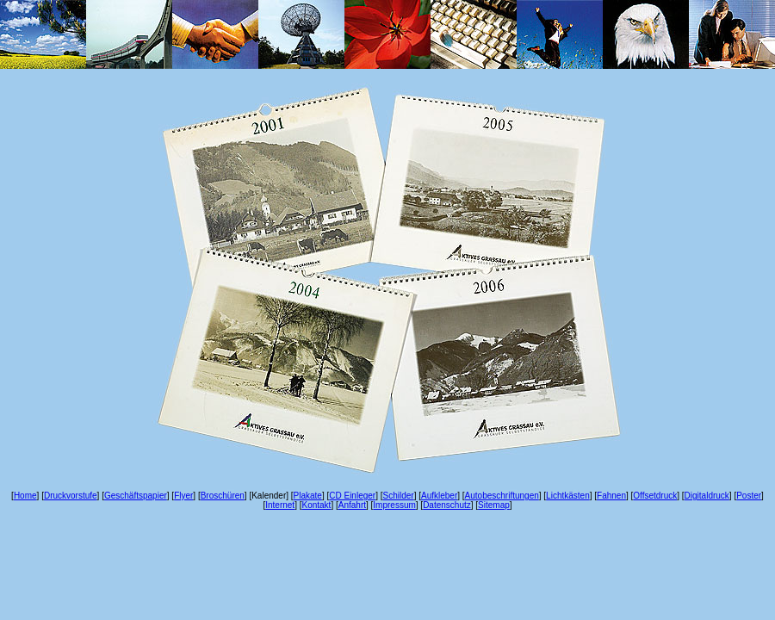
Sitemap (494, 505)
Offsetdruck (655, 495)
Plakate (308, 495)
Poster (748, 495)
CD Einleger (352, 495)
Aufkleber (439, 495)
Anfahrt (352, 505)
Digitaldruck (707, 495)
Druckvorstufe (70, 495)
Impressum (394, 505)
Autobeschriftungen (502, 495)
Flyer (183, 495)
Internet (279, 505)
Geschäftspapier (135, 495)
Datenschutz (447, 505)
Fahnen (611, 495)
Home (25, 495)
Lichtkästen (568, 495)
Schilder (398, 495)
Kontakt (316, 505)
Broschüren (223, 495)
